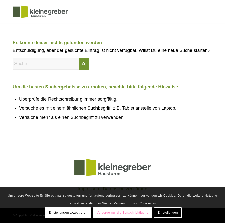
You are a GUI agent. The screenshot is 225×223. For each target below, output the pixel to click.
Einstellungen (168, 212)
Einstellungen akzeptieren (68, 212)
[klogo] (40, 11)
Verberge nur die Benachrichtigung (123, 212)
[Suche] (51, 64)
